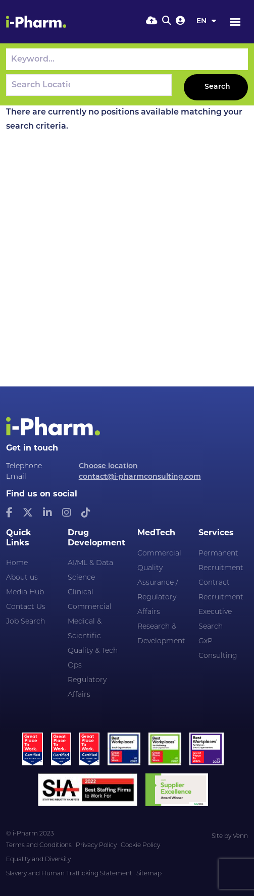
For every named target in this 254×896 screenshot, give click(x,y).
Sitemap (149, 874)
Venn (240, 836)
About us (22, 578)
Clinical (80, 592)
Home (17, 563)
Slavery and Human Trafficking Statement (69, 874)
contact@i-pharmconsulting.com (140, 477)
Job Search (25, 622)
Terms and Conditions (39, 846)
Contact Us (25, 607)
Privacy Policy (96, 846)
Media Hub (25, 592)
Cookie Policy (140, 846)
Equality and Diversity (38, 860)
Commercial (90, 607)
